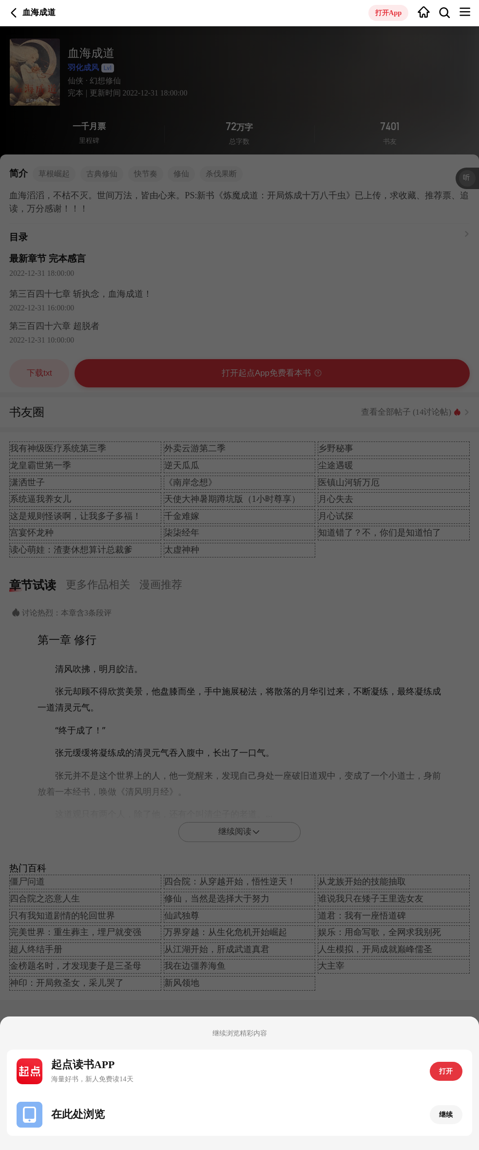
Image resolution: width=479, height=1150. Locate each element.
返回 (14, 13)
